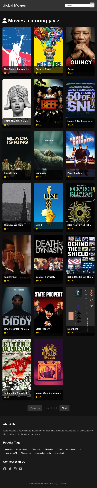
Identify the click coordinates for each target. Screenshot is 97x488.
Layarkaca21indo (74, 449)
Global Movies (14, 5)
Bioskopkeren (22, 449)
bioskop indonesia (43, 453)
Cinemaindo (26, 453)
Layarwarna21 (11, 453)
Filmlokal (49, 449)
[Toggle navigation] (92, 4)
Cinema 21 (37, 449)
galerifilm (8, 449)
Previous (35, 408)
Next (64, 408)
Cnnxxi (60, 449)
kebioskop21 (60, 453)
